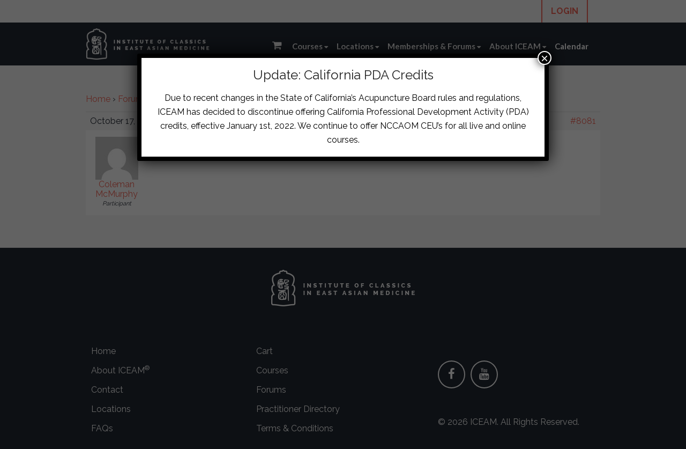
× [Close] (544, 58)
